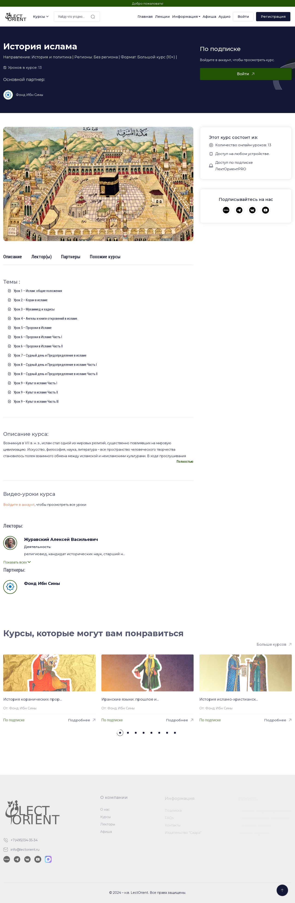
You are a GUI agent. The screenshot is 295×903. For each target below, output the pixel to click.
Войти (243, 16)
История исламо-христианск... (228, 702)
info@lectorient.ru (25, 852)
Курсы (39, 16)
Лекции (162, 16)
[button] (120, 733)
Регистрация (273, 16)
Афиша (209, 16)
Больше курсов (271, 647)
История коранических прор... (32, 702)
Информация (185, 16)
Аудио (224, 16)
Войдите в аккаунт (19, 505)
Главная (145, 16)
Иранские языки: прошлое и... (130, 702)
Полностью (185, 461)
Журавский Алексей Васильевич (61, 539)
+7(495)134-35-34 (24, 842)
